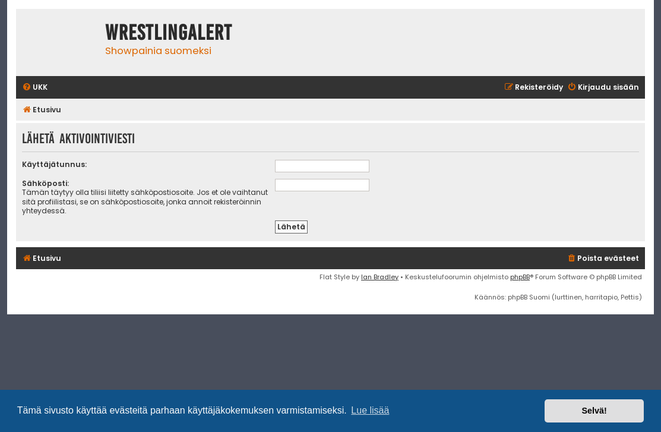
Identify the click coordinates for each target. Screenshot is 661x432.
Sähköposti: (45, 183)
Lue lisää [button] (370, 410)
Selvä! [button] (593, 410)
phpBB (520, 277)
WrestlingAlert (168, 33)
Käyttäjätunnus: (54, 164)
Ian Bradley (380, 277)
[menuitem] (35, 88)
